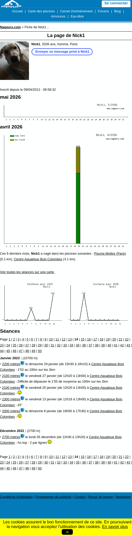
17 (95, 339)
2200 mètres (11, 364)
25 (14, 345)
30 (46, 345)
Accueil (17, 11)
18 (101, 339)
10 (51, 339)
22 (127, 339)
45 (8, 351)
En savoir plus (115, 526)
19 (108, 339)
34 (71, 345)
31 (52, 345)
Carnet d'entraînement (76, 11)
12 (63, 339)
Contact (79, 497)
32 (58, 345)
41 (115, 345)
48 (27, 351)
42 (122, 345)
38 (96, 345)
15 (82, 339)
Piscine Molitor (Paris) (110, 253)
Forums (103, 11)
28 (33, 345)
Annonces (58, 16)
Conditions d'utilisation (16, 497)
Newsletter (123, 497)
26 (21, 345)
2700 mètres (11, 437)
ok (67, 531)
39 (103, 345)
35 (77, 345)
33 (65, 345)
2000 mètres (11, 411)
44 (2, 351)
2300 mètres (11, 399)
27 (27, 345)
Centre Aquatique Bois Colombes (38, 259)
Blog (117, 11)
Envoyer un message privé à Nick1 (62, 51)
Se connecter (116, 3)
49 (33, 351)
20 (114, 339)
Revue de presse (100, 497)
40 (109, 345)
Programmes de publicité (53, 497)
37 (90, 345)
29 (40, 345)
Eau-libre (77, 16)
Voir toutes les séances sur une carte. (27, 272)
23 (2, 345)
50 (40, 351)
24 (8, 345)
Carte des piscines (41, 11)
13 (70, 339)
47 (21, 351)
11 (57, 339)
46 (14, 351)
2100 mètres (11, 376)
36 (84, 345)
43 (128, 345)
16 (89, 339)
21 (120, 339)
